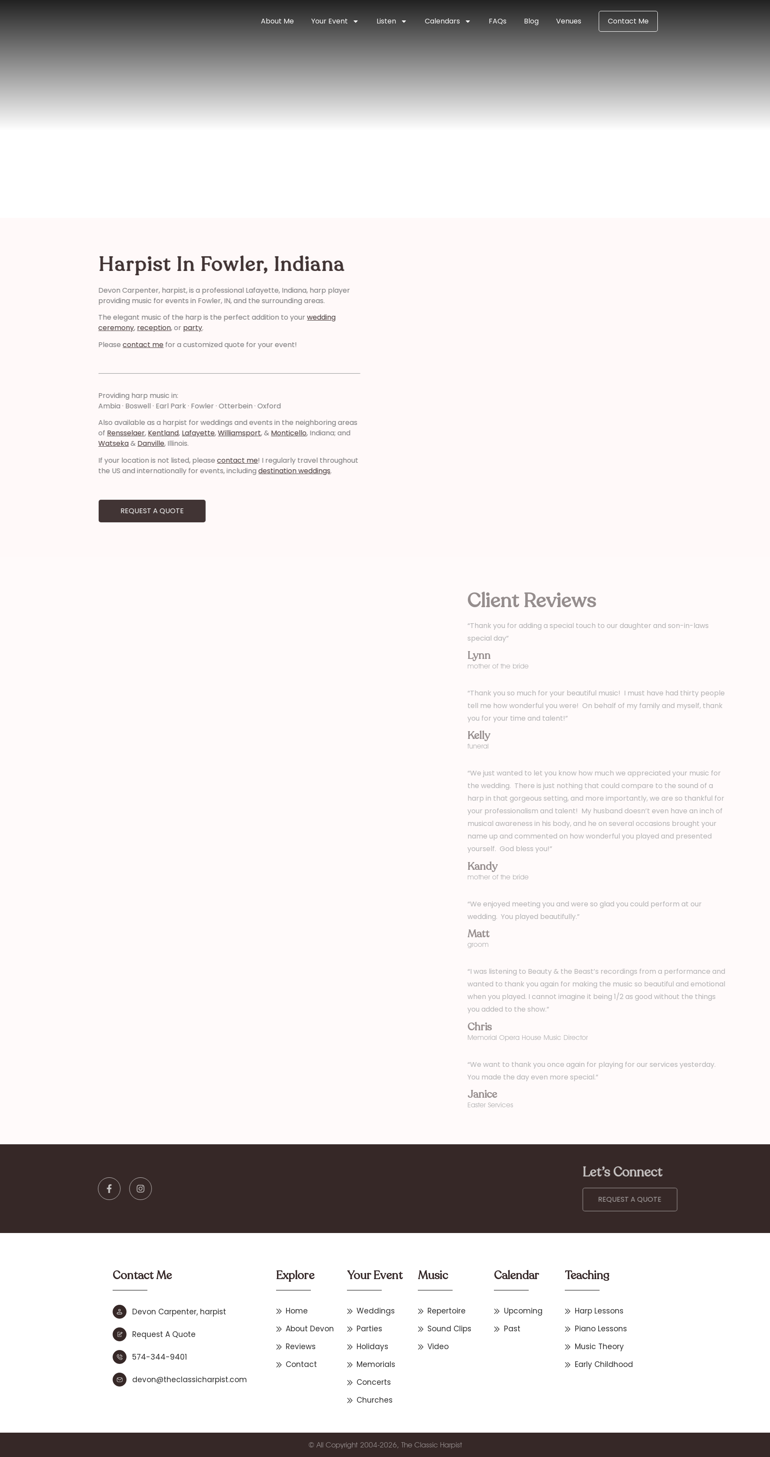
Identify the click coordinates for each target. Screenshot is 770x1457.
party (108, 328)
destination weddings (210, 471)
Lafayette (113, 433)
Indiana (213, 159)
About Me (277, 21)
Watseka (29, 443)
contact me (58, 345)
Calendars (448, 21)
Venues (568, 21)
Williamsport (155, 433)
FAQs (498, 21)
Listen (392, 21)
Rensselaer (41, 433)
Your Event (335, 21)
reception (70, 328)
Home (190, 159)
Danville (66, 443)
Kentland (78, 433)
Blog (531, 21)
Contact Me (628, 21)
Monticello (204, 433)
